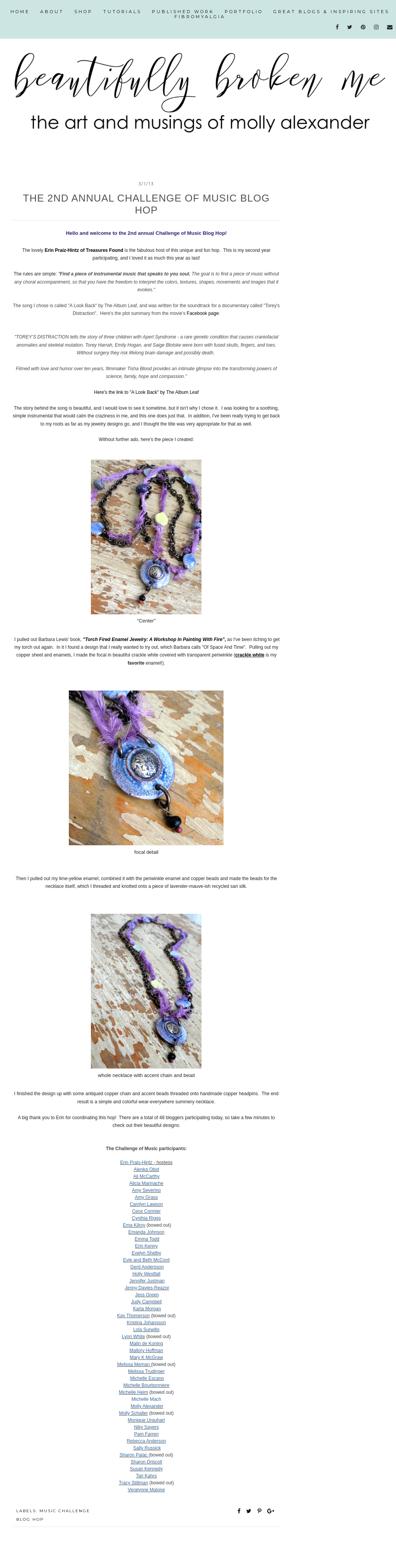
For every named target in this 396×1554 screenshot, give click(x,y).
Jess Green (147, 1295)
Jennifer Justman (146, 1281)
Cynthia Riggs (146, 1218)
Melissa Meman (134, 1364)
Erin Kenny (146, 1246)
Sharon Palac (133, 1455)
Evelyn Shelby (146, 1253)
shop (83, 11)
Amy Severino (146, 1190)
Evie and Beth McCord (146, 1260)
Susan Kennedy (146, 1469)
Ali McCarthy (146, 1176)
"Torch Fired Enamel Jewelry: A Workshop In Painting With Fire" (153, 639)
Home (20, 11)
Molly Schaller (133, 1413)
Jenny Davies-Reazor (147, 1288)
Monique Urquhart (146, 1420)
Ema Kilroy (134, 1225)
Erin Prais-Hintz (136, 1162)
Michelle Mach (146, 1399)
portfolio (244, 11)
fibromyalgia (199, 16)
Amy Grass (146, 1197)
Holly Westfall (146, 1274)
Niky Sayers (146, 1427)
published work (183, 11)
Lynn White (133, 1336)
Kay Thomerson (133, 1315)
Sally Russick (146, 1448)
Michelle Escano (147, 1378)
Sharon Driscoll (146, 1462)
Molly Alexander (147, 1406)
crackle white (249, 655)
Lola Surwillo (146, 1329)
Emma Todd (147, 1239)
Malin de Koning (146, 1343)
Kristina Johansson (146, 1322)
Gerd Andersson (147, 1267)
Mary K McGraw (146, 1357)
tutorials (122, 11)
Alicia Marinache (146, 1183)
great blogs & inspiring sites (331, 11)
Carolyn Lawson (146, 1204)
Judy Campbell (146, 1301)
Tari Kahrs (146, 1476)
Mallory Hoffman (146, 1350)
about (52, 11)
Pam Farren (146, 1434)
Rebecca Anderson (146, 1441)
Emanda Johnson (146, 1232)
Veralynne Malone (146, 1489)
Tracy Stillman (133, 1483)
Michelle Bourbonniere (146, 1385)
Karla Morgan (147, 1308)
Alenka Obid (146, 1169)
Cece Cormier (146, 1211)
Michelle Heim (133, 1392)
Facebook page (203, 313)
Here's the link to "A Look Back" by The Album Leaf (146, 392)
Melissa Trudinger (146, 1371)
